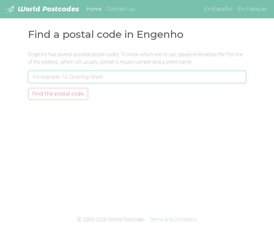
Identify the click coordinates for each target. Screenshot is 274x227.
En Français (252, 9)
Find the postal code (58, 94)
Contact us (120, 9)
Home (95, 8)
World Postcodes (42, 9)
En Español (218, 9)
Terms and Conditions (173, 220)
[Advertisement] (137, 157)
